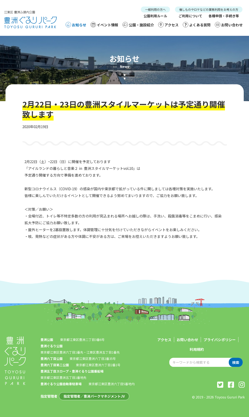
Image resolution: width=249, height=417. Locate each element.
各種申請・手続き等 (224, 15)
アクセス (168, 24)
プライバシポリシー (219, 339)
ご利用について (190, 15)
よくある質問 (197, 24)
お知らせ (76, 24)
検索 (235, 362)
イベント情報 (104, 24)
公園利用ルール (155, 15)
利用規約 (197, 349)
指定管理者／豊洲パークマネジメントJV (94, 396)
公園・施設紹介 (138, 24)
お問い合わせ (229, 24)
